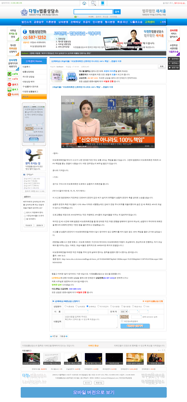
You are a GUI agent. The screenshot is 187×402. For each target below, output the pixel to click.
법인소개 (26, 22)
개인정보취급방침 (125, 378)
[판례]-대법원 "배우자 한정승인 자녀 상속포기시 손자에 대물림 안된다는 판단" (60, 53)
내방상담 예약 (27, 82)
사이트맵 (113, 17)
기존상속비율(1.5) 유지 (35, 216)
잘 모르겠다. (31, 219)
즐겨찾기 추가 (168, 3)
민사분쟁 (98, 22)
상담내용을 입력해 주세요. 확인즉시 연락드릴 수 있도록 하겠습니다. (91, 321)
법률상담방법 (27, 72)
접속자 (98, 17)
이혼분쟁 (51, 22)
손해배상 (75, 22)
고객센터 (150, 22)
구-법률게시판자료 (29, 87)
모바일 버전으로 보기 (94, 392)
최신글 (105, 17)
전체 (163, 22)
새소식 (25, 97)
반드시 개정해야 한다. (34, 212)
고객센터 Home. (34, 61)
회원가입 (99, 383)
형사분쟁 (110, 22)
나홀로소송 (136, 22)
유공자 (86, 22)
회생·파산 (122, 22)
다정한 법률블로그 (29, 91)
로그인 (87, 383)
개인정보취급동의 (35, 135)
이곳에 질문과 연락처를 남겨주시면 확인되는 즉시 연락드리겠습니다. (34, 116)
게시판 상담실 (27, 77)
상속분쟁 (63, 22)
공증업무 (39, 22)
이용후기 (25, 67)
